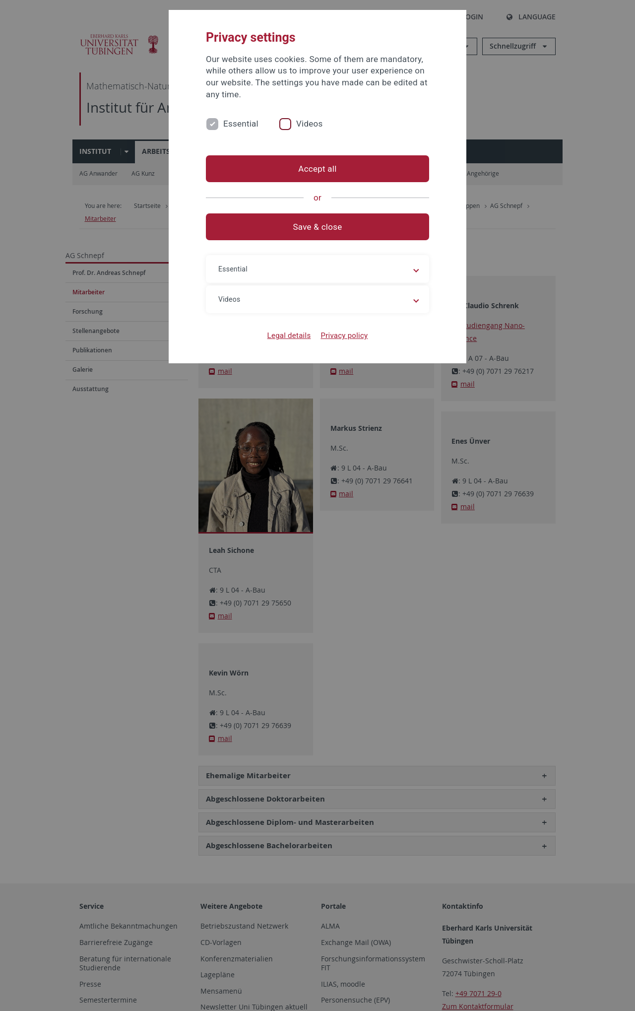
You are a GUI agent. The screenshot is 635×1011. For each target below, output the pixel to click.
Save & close (317, 227)
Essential (240, 124)
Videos (309, 124)
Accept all (317, 169)
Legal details (289, 335)
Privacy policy (344, 335)
